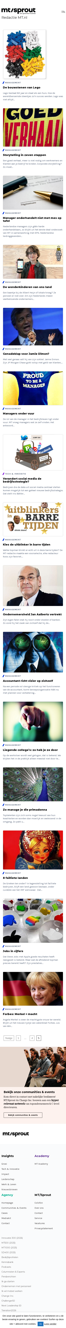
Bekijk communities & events (23, 1115)
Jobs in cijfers (13, 951)
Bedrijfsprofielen (9, 1257)
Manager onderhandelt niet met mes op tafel (32, 219)
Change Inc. (7, 1296)
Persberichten (8, 1276)
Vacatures (40, 1223)
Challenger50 (8, 1301)
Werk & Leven (8, 1184)
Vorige (8, 1038)
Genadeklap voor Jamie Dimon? (26, 353)
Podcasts (6, 1267)
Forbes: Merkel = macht (20, 1014)
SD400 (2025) (8, 1252)
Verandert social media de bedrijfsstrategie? (22, 480)
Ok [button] (40, 1324)
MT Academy (41, 1163)
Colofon (39, 1202)
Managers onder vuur (18, 413)
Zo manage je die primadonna (25, 809)
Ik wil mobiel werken (11, 1291)
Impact (5, 1174)
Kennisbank (7, 1262)
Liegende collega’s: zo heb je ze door (30, 750)
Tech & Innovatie (10, 1169)
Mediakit (6, 1218)
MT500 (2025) (8, 1243)
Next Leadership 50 (11, 1305)
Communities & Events (13, 1207)
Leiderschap (7, 1179)
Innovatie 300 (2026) (12, 1238)
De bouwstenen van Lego (21, 87)
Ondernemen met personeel (16, 1286)
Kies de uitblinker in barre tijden (26, 544)
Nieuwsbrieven (9, 1189)
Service (38, 1218)
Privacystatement (44, 1228)
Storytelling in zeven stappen (24, 155)
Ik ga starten (7, 1281)
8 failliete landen (15, 878)
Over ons (39, 1207)
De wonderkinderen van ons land (27, 287)
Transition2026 (8, 1310)
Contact (5, 1223)
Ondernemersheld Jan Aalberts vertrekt (32, 614)
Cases (4, 1213)
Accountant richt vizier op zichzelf (28, 681)
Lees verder (50, 1324)
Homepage (7, 1202)
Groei (4, 1163)
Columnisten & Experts (13, 1272)
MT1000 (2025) (9, 1247)
